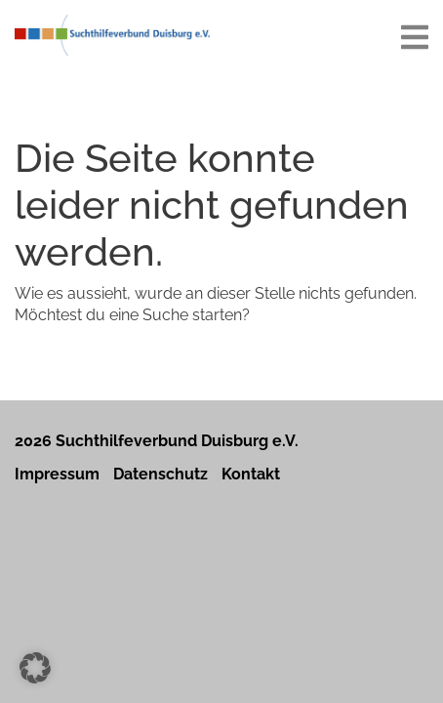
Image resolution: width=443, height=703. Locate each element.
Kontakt (251, 474)
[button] (35, 668)
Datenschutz (160, 474)
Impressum (57, 474)
